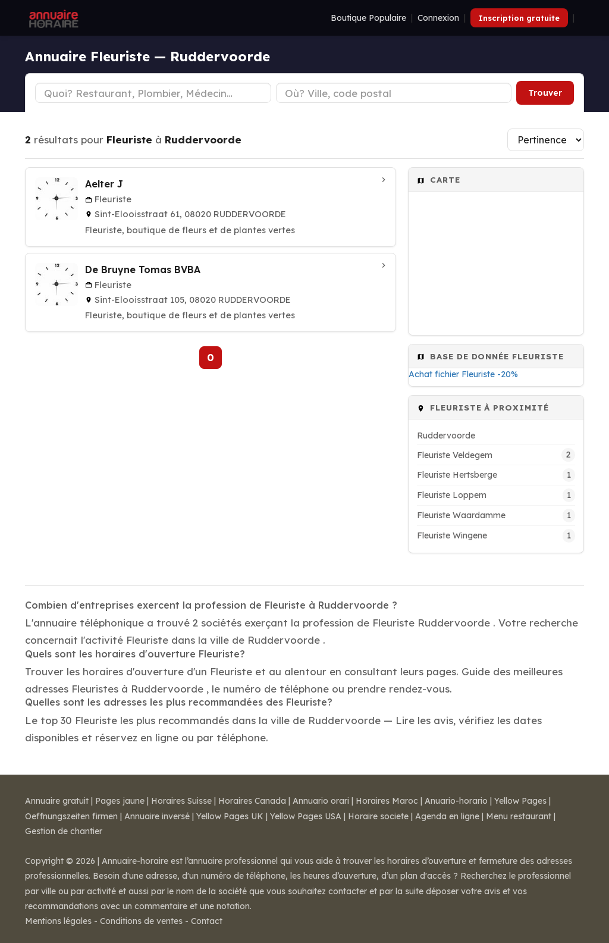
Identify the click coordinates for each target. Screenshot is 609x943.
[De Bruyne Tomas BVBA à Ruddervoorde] (210, 293)
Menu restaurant (518, 816)
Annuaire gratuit (57, 800)
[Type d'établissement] (153, 93)
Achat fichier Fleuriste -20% (463, 374)
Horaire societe (378, 816)
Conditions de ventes (141, 921)
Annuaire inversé (157, 816)
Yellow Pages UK (229, 816)
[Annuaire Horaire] (52, 18)
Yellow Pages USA (305, 816)
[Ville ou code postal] (394, 93)
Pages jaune (120, 800)
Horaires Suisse (181, 800)
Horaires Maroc (387, 800)
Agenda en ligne (447, 816)
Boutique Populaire (368, 17)
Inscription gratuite (519, 18)
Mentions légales (58, 921)
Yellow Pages (520, 800)
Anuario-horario (456, 800)
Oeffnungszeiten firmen (71, 816)
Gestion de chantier (63, 831)
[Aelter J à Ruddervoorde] (210, 207)
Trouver (545, 92)
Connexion (438, 17)
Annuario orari (321, 800)
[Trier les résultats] (545, 140)
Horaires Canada (252, 800)
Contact (206, 921)
